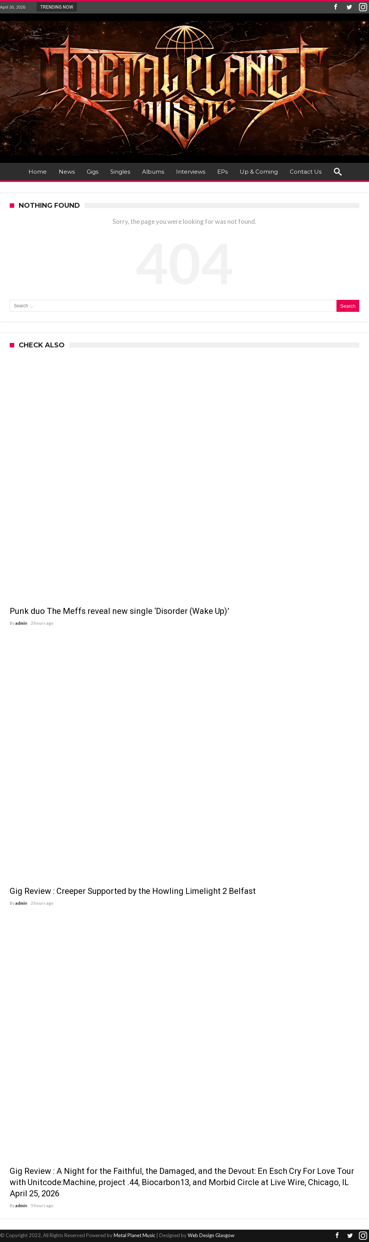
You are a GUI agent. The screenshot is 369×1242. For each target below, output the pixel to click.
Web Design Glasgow (211, 1235)
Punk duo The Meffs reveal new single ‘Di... (126, 7)
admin (21, 623)
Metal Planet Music (134, 1235)
